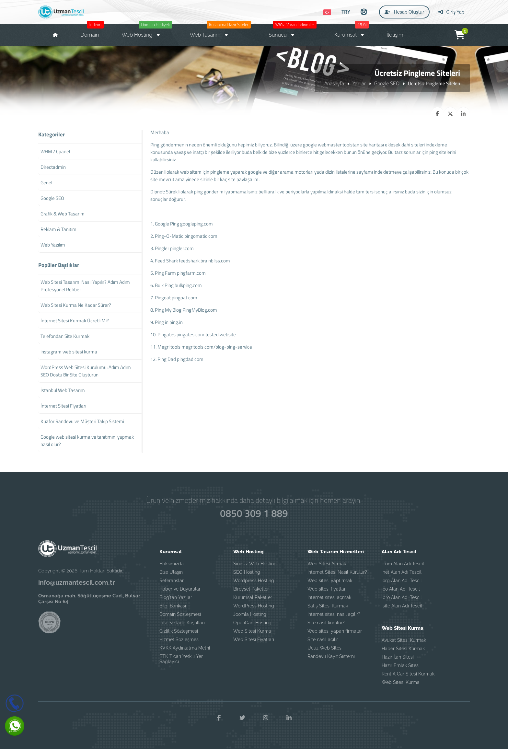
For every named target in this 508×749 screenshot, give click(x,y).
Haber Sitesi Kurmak (403, 648)
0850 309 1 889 (254, 513)
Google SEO (386, 83)
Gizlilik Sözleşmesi (178, 631)
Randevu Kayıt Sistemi (331, 656)
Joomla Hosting (249, 614)
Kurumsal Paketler (252, 597)
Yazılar (359, 83)
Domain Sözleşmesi (180, 614)
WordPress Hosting (253, 605)
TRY (345, 12)
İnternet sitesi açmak (329, 597)
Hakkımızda (171, 563)
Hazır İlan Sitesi (398, 657)
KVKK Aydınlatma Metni (184, 648)
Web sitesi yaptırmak (329, 580)
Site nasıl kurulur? (326, 622)
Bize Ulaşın (171, 572)
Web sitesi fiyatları (327, 589)
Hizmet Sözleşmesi (179, 639)
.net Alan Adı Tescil (401, 572)
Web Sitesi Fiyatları (253, 639)
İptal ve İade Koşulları (182, 622)
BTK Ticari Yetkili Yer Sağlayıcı (181, 659)
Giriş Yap (451, 12)
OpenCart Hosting (252, 622)
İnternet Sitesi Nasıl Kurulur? (337, 572)
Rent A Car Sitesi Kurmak (408, 673)
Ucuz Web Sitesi (324, 648)
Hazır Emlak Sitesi (401, 665)
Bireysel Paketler (251, 589)
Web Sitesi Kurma (252, 631)
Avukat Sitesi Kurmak (404, 640)
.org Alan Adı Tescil (402, 580)
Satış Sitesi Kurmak (327, 605)
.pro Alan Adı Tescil (402, 597)
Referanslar (171, 580)
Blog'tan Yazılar (175, 597)
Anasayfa (334, 83)
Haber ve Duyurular (180, 589)
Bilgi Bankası (172, 605)
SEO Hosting (246, 572)
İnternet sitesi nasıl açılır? (333, 614)
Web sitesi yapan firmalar (334, 631)
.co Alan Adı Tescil (401, 589)
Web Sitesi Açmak (326, 563)
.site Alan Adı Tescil (402, 605)
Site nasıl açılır (322, 639)
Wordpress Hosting (253, 580)
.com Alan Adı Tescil (403, 563)
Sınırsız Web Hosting (255, 563)
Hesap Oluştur (404, 12)
